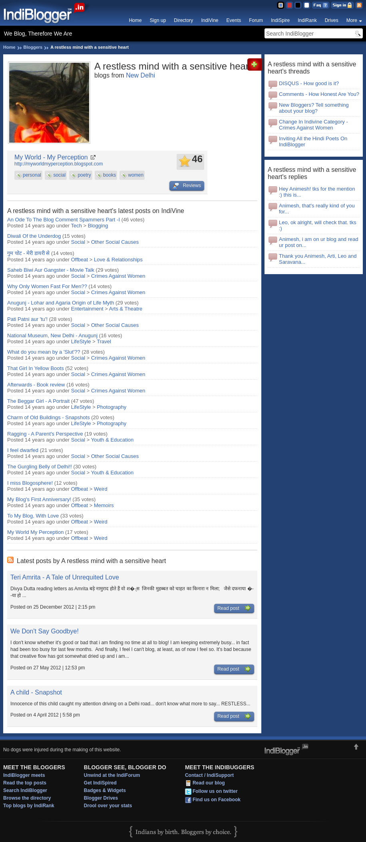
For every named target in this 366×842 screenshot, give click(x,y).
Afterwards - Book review (36, 385)
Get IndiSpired (100, 783)
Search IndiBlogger (25, 790)
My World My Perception (35, 532)
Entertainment (87, 309)
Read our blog (209, 783)
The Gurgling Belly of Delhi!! (39, 467)
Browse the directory (27, 798)
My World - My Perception (51, 157)
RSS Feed (359, 5)
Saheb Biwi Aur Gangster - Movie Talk (50, 270)
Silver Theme (298, 5)
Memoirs (104, 505)
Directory (183, 20)
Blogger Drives (101, 798)
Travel (104, 341)
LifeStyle (81, 341)
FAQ (321, 5)
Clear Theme (306, 5)
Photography (111, 407)
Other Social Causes (115, 242)
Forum (256, 20)
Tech (76, 226)
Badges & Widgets (105, 790)
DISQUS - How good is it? (309, 83)
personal (32, 175)
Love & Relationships (118, 260)
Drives (331, 20)
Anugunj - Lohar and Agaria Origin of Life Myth (60, 303)
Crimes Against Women (118, 276)
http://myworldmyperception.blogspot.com (58, 164)
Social (78, 242)
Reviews (187, 186)
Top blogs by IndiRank (28, 805)
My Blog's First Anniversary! (39, 499)
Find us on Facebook (217, 799)
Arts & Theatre (126, 309)
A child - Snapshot (36, 692)
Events (234, 20)
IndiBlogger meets (24, 775)
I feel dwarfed (22, 450)
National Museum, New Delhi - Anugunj (52, 335)
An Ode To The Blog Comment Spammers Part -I (63, 220)
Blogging (98, 226)
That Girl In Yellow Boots (36, 368)
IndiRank (307, 20)
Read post (234, 608)
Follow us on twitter (215, 791)
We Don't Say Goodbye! (44, 631)
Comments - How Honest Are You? (319, 94)
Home (135, 20)
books (109, 175)
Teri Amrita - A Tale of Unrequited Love (64, 577)
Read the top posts (24, 783)
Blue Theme (280, 5)
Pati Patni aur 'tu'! (27, 319)
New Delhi (140, 75)
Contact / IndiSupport (209, 775)
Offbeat (79, 260)
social (59, 175)
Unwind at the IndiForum (112, 775)
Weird (100, 489)
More (351, 20)
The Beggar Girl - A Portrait (38, 401)
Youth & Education (112, 440)
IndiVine (209, 20)
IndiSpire (280, 20)
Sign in (342, 5)
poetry (84, 175)
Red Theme (289, 5)
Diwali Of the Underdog (34, 236)
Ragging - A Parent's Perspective (45, 434)
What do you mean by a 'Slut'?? (43, 352)
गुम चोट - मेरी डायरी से (29, 253)
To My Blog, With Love (33, 516)
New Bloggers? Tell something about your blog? (314, 108)
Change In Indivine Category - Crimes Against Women (313, 125)
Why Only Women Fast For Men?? (47, 286)
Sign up (158, 20)
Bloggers (33, 47)
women (135, 175)
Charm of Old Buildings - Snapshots (48, 417)
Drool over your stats (108, 805)
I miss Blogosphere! (30, 483)
